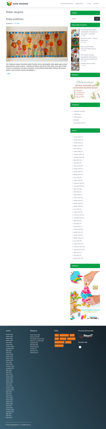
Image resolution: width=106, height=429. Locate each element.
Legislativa (33, 343)
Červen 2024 (77, 197)
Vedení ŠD (33, 352)
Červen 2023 (77, 229)
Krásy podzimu (14, 19)
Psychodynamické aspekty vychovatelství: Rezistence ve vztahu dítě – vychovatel (89, 32)
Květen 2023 (77, 232)
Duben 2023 (77, 235)
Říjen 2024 (77, 189)
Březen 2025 (77, 174)
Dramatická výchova (79, 123)
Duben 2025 (77, 171)
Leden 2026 (77, 151)
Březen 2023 (77, 238)
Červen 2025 (77, 166)
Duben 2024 (77, 203)
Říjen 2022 (77, 252)
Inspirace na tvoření (79, 111)
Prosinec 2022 (78, 246)
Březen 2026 (77, 145)
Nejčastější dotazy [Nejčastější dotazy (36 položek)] (59, 342)
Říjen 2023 (77, 221)
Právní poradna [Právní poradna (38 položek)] (71, 338)
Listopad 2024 (78, 186)
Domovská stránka (67, 3)
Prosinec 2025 (78, 154)
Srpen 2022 (77, 258)
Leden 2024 (77, 212)
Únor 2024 (77, 209)
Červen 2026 (77, 137)
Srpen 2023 (77, 226)
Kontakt (96, 3)
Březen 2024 (77, 206)
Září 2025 (76, 163)
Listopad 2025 (78, 157)
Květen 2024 (77, 200)
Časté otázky (77, 117)
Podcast (32, 348)
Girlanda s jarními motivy (88, 63)
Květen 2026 (77, 140)
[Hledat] (97, 19)
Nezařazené (33, 346)
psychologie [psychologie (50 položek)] (63, 338)
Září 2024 (76, 192)
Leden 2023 (77, 244)
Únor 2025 (77, 177)
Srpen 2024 (77, 195)
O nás (89, 3)
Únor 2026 (77, 148)
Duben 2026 (77, 143)
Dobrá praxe (77, 114)
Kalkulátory (79, 3)
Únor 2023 (77, 241)
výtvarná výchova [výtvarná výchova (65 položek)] (64, 335)
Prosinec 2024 (78, 183)
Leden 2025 (77, 180)
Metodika (76, 120)
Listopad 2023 (78, 218)
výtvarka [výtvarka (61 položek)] (72, 335)
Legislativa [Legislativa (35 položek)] (68, 342)
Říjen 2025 (77, 160)
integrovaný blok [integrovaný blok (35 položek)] (59, 345)
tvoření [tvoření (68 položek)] (56, 335)
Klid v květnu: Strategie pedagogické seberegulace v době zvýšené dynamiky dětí (89, 57)
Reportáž (32, 350)
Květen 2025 (77, 169)
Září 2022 (76, 255)
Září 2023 (76, 223)
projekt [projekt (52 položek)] (56, 338)
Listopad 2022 (78, 249)
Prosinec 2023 (78, 215)
